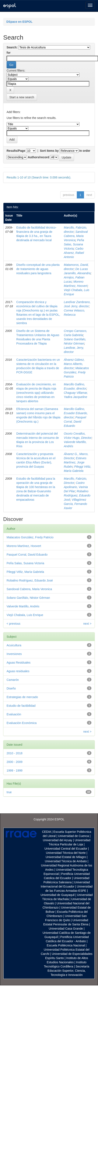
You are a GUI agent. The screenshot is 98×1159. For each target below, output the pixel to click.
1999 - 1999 (14, 770)
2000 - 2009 (14, 762)
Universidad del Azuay (57, 840)
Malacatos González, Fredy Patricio (76, 372)
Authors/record (38, 157)
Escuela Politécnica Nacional (66, 945)
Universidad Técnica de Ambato (66, 861)
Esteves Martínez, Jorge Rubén (75, 462)
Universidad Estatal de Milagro (66, 857)
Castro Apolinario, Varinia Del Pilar (76, 487)
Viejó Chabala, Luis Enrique (25, 615)
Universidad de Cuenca (73, 836)
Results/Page (16, 150)
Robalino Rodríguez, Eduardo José (77, 495)
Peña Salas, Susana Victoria (74, 244)
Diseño (11, 688)
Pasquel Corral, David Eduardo (75, 421)
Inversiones (14, 654)
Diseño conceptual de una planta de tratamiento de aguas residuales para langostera (38, 269)
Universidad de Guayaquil (57, 895)
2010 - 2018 (14, 753)
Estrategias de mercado (22, 697)
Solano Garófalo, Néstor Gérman (28, 597)
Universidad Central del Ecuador (65, 848)
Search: (12, 47)
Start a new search (21, 97)
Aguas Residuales (19, 662)
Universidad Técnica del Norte (66, 852)
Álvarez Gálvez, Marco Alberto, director (74, 364)
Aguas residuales (18, 671)
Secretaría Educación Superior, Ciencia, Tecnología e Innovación (68, 971)
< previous (13, 623)
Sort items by (49, 150)
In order (84, 150)
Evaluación (14, 714)
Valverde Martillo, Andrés (23, 606)
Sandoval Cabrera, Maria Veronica (76, 236)
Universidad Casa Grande (66, 928)
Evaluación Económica (22, 723)
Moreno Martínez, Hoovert (24, 546)
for (9, 52)
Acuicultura (14, 645)
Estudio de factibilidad (21, 705)
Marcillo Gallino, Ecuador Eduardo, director (76, 413)
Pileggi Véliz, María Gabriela (25, 572)
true (9, 792)
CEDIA (46, 831)
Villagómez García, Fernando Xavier (75, 504)
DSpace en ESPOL (19, 21)
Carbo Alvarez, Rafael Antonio (74, 253)
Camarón (13, 679)
